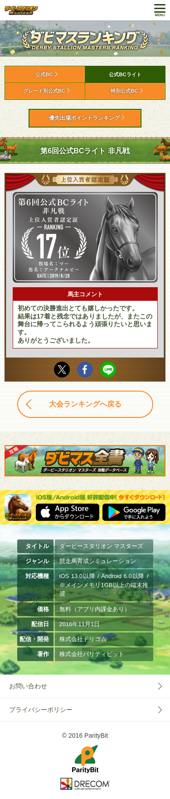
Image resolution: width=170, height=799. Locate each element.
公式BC (44, 74)
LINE (108, 369)
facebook (85, 369)
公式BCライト (125, 74)
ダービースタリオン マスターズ (21, 10)
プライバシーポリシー (41, 709)
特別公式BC (124, 90)
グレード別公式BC (44, 90)
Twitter (62, 369)
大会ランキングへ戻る (85, 404)
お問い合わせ (28, 686)
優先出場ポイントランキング (84, 118)
